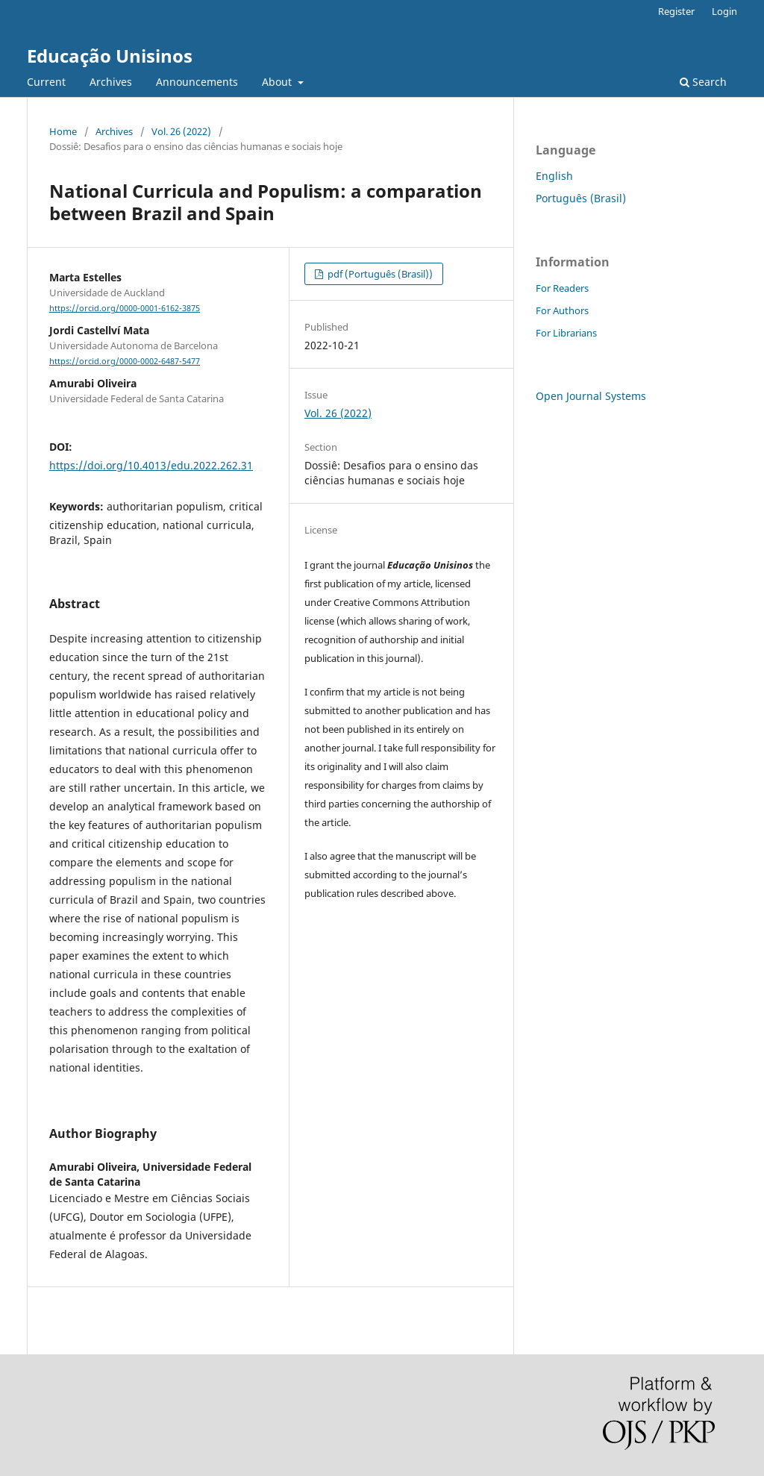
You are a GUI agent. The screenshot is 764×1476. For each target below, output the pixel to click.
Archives (111, 82)
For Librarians (566, 333)
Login (724, 11)
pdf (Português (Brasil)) (379, 274)
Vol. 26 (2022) (181, 131)
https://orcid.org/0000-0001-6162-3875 (124, 308)
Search (703, 82)
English (554, 176)
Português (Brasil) (581, 198)
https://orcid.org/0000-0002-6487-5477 (124, 361)
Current (46, 82)
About (278, 82)
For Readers (562, 288)
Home (63, 131)
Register (676, 11)
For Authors (562, 310)
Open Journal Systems (591, 396)
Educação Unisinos (109, 55)
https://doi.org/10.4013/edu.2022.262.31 (151, 465)
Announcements (197, 82)
